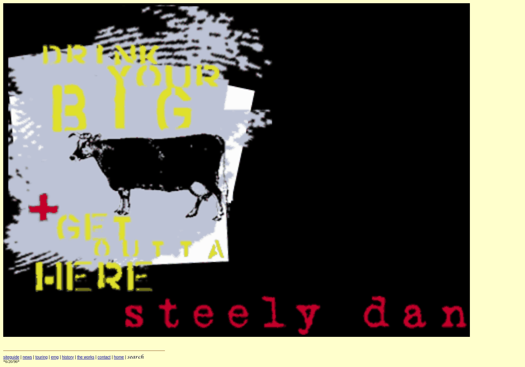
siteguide (11, 357)
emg (54, 357)
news (27, 357)
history (68, 357)
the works (86, 357)
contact (104, 357)
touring (41, 357)
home (119, 357)
